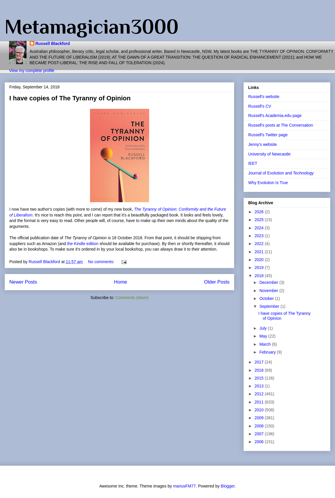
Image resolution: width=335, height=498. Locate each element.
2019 (260, 267)
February (268, 352)
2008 (260, 426)
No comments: (101, 261)
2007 (260, 433)
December (269, 282)
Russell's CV (259, 106)
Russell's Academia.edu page (275, 115)
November (269, 290)
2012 (260, 394)
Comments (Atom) (132, 297)
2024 (260, 228)
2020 (260, 259)
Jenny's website (262, 144)
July (263, 328)
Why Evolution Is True (268, 182)
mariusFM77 (184, 486)
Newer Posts (23, 282)
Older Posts (217, 282)
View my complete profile (31, 70)
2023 (260, 235)
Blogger (227, 486)
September (269, 306)
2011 (260, 402)
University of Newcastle (269, 154)
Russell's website (263, 96)
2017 (260, 362)
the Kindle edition (82, 243)
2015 (260, 378)
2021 (260, 251)
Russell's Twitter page (268, 134)
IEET (252, 163)
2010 (260, 410)
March (265, 344)
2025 (260, 219)
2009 (260, 417)
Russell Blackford (53, 43)
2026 (260, 211)
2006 (260, 441)
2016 (260, 370)
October (267, 298)
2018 (260, 275)
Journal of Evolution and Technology (281, 173)
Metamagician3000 (92, 26)
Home (120, 282)
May (263, 336)
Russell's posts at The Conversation (280, 125)
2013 (260, 386)
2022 (260, 243)
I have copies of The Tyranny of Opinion (70, 98)
